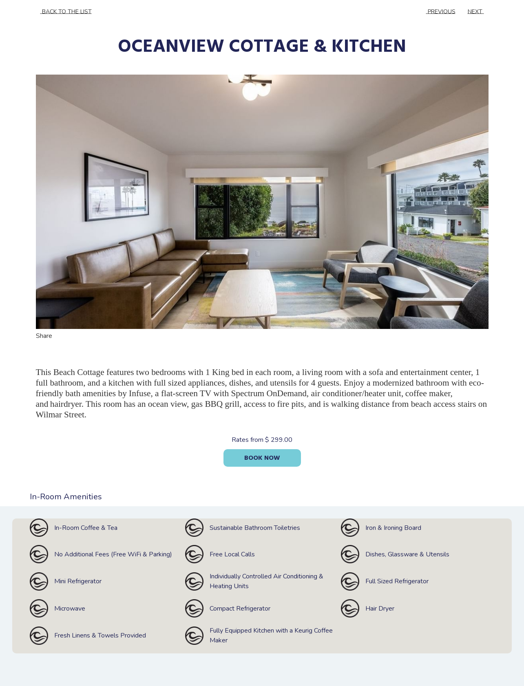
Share (50, 335)
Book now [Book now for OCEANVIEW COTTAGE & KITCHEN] (262, 458)
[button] (262, 202)
